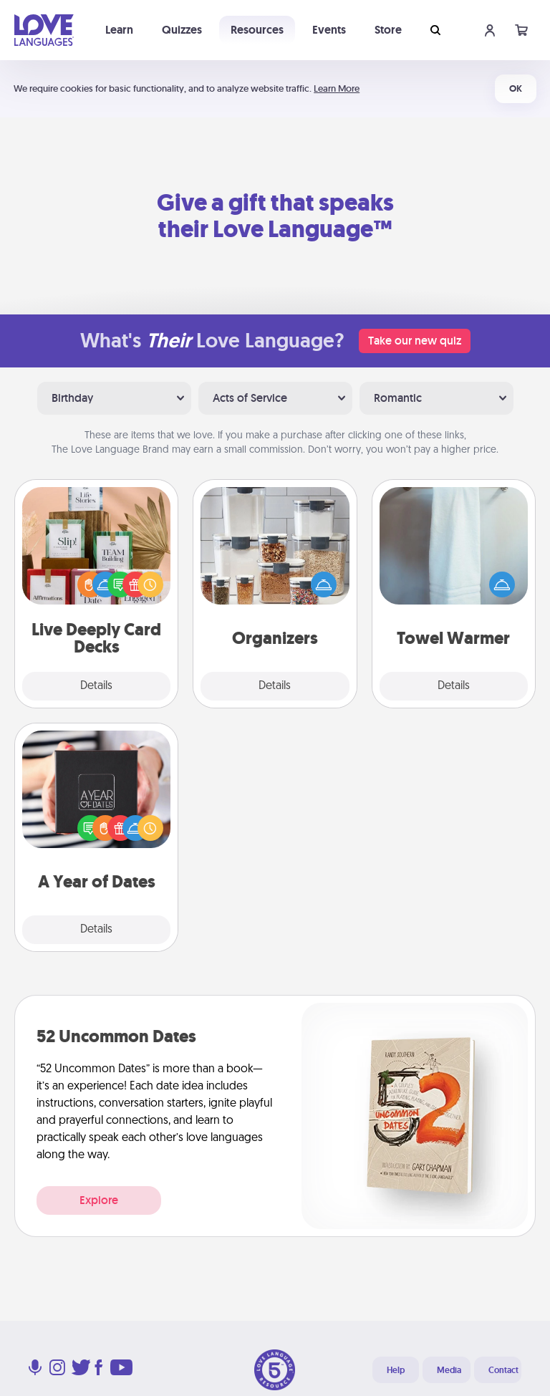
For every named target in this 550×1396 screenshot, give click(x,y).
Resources (257, 29)
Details (96, 686)
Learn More (337, 88)
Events (329, 29)
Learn (119, 29)
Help (396, 1370)
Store (388, 29)
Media (449, 1370)
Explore (98, 1200)
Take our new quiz (414, 340)
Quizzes (182, 29)
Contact (503, 1370)
